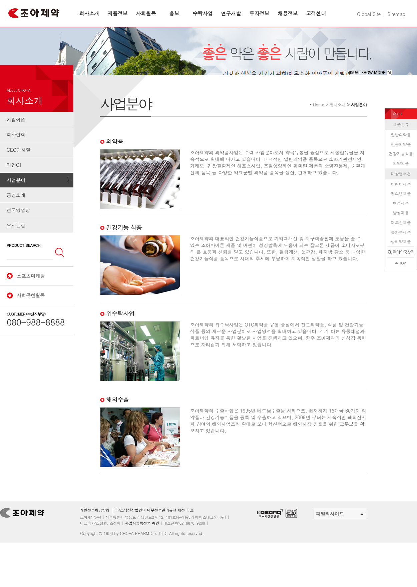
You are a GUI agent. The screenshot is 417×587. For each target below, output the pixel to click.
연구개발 (231, 13)
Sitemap (396, 14)
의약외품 (401, 176)
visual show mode (370, 84)
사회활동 (146, 13)
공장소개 (16, 207)
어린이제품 (401, 196)
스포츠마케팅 (31, 288)
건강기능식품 (401, 166)
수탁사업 (203, 13)
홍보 (174, 13)
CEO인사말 (18, 162)
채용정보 (288, 13)
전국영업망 (18, 222)
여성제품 (401, 215)
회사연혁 (16, 147)
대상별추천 (401, 186)
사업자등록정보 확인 (142, 535)
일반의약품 (401, 147)
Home (318, 117)
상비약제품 (401, 254)
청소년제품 (401, 206)
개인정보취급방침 (94, 523)
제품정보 (118, 13)
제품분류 (401, 136)
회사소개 (89, 13)
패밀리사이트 (339, 526)
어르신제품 (401, 234)
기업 (14, 177)
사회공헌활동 (31, 307)
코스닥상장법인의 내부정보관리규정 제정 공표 (154, 523)
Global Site (369, 14)
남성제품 (401, 225)
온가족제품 (401, 244)
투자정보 (260, 13)
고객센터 (316, 13)
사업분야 (16, 192)
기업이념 (16, 131)
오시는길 (16, 237)
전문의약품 (401, 156)
